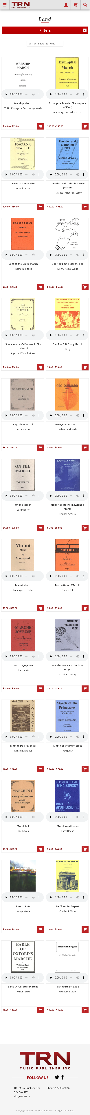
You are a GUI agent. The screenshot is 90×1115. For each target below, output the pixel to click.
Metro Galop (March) (67, 585)
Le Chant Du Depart (67, 906)
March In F (23, 826)
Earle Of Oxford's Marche (23, 986)
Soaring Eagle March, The (67, 263)
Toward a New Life (23, 183)
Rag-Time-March (23, 424)
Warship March (23, 103)
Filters (63, 30)
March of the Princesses (67, 745)
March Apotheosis (67, 826)
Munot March (23, 585)
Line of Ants (23, 906)
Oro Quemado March (67, 424)
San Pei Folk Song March (68, 344)
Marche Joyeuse (23, 665)
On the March (23, 504)
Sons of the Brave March (23, 263)
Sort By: (33, 43)
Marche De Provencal (23, 745)
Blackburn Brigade (67, 986)
